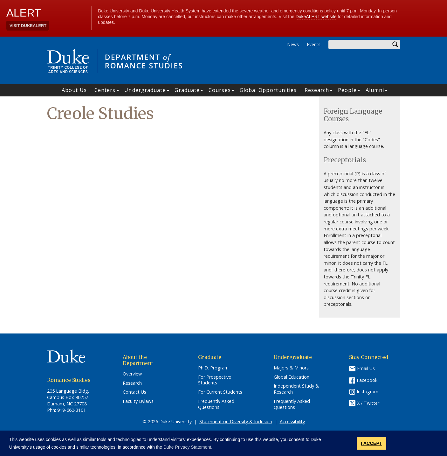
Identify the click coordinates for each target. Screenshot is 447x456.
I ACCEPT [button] (371, 443)
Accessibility (292, 421)
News (293, 44)
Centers (105, 90)
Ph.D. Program (213, 368)
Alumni (375, 90)
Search (395, 44)
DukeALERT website (316, 16)
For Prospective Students (214, 380)
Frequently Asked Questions (216, 404)
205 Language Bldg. (68, 391)
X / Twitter (368, 403)
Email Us (366, 368)
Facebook (367, 380)
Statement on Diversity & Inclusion (235, 421)
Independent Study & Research (296, 389)
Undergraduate (145, 90)
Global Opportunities (268, 90)
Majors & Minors (291, 368)
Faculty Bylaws (138, 401)
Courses (220, 90)
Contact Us (134, 392)
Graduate (187, 90)
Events (313, 44)
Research (317, 90)
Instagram (367, 392)
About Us (74, 90)
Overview (132, 374)
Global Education (291, 377)
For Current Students (220, 392)
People (347, 90)
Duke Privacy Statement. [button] (187, 447)
